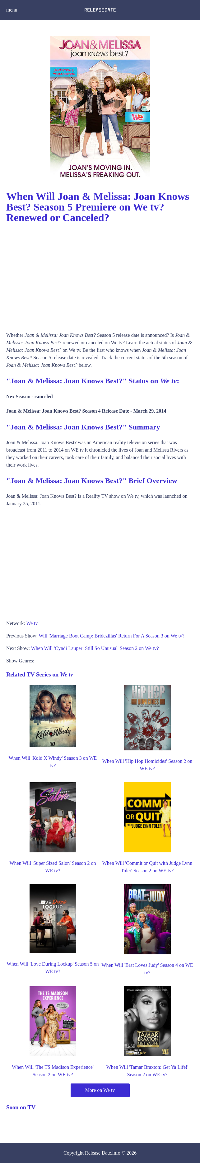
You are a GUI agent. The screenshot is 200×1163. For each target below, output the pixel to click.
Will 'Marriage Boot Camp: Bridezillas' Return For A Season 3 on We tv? (111, 635)
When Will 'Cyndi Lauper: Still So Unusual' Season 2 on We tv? (95, 648)
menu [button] (11, 9)
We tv (32, 623)
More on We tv (100, 1090)
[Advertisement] (100, 275)
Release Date (98, 1153)
